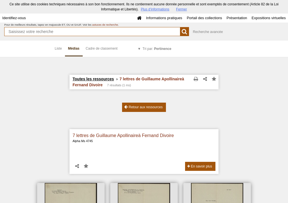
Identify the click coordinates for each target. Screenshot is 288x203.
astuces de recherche (105, 24)
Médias (74, 48)
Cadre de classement (102, 48)
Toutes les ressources (93, 79)
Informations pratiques (164, 18)
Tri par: (157, 49)
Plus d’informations (155, 9)
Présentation (237, 18)
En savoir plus (199, 166)
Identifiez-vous (14, 18)
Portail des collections (204, 18)
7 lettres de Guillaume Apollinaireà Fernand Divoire (123, 135)
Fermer (181, 9)
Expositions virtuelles (269, 18)
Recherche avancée (208, 32)
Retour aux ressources (143, 107)
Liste (58, 48)
